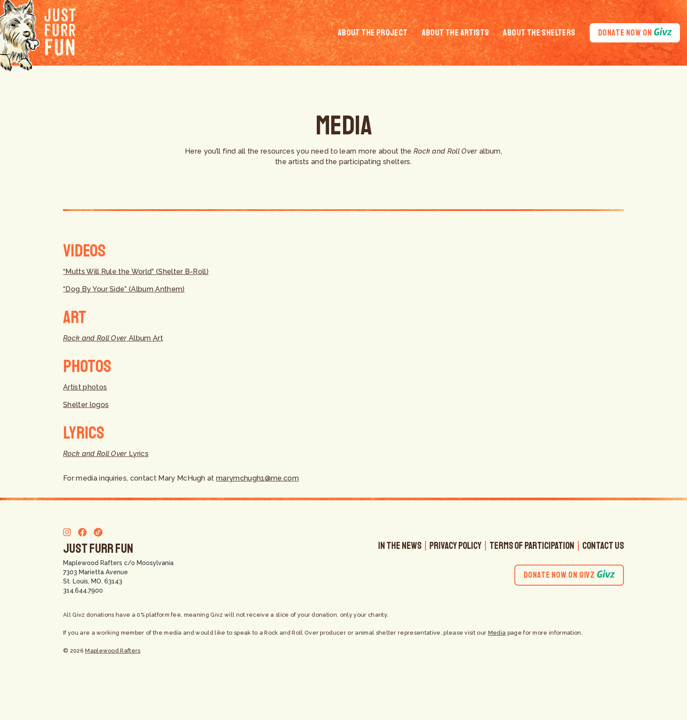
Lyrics (106, 454)
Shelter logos (86, 404)
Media (497, 632)
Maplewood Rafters (92, 562)
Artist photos (85, 387)
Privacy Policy (455, 546)
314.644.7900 (83, 590)
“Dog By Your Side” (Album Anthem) (124, 289)
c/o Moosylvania (149, 562)
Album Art (113, 338)
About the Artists (455, 32)
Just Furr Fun (98, 548)
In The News (399, 546)
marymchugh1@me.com (257, 478)
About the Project (373, 32)
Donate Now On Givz (569, 574)
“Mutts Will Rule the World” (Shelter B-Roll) (136, 271)
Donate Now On (635, 32)
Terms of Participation (531, 546)
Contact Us (603, 546)
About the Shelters (539, 32)
